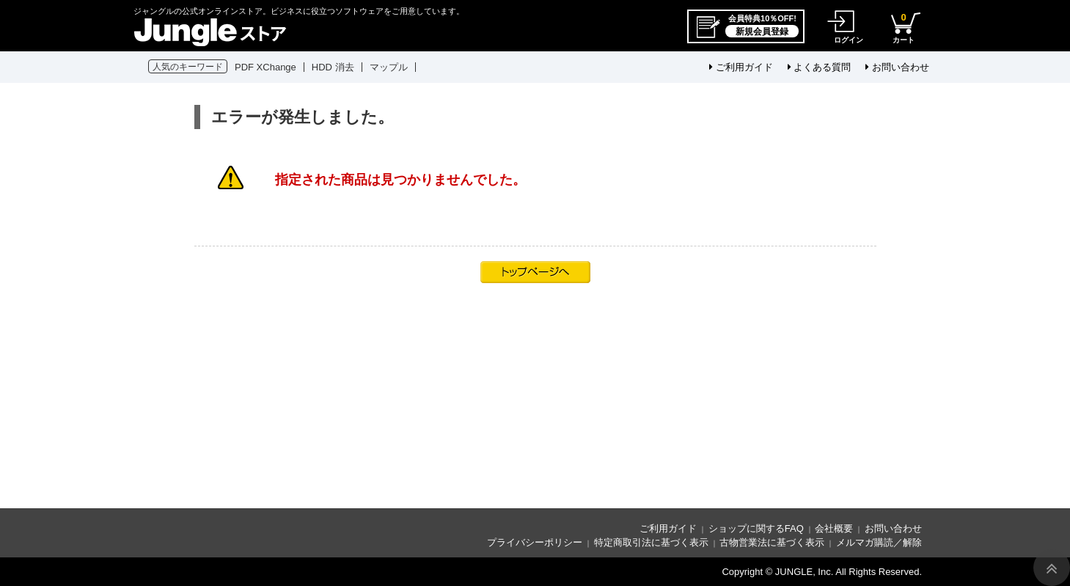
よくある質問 (819, 67)
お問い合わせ (897, 67)
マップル (389, 67)
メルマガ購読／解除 (879, 542)
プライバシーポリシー (534, 542)
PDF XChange (265, 67)
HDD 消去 (333, 67)
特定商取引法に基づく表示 (651, 542)
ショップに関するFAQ (756, 528)
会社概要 (834, 528)
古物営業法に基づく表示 (771, 542)
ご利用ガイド (741, 67)
